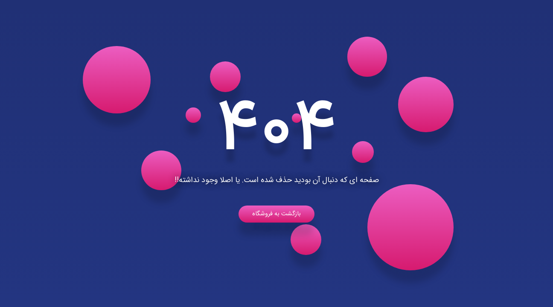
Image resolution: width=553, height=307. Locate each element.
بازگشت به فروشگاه (276, 214)
